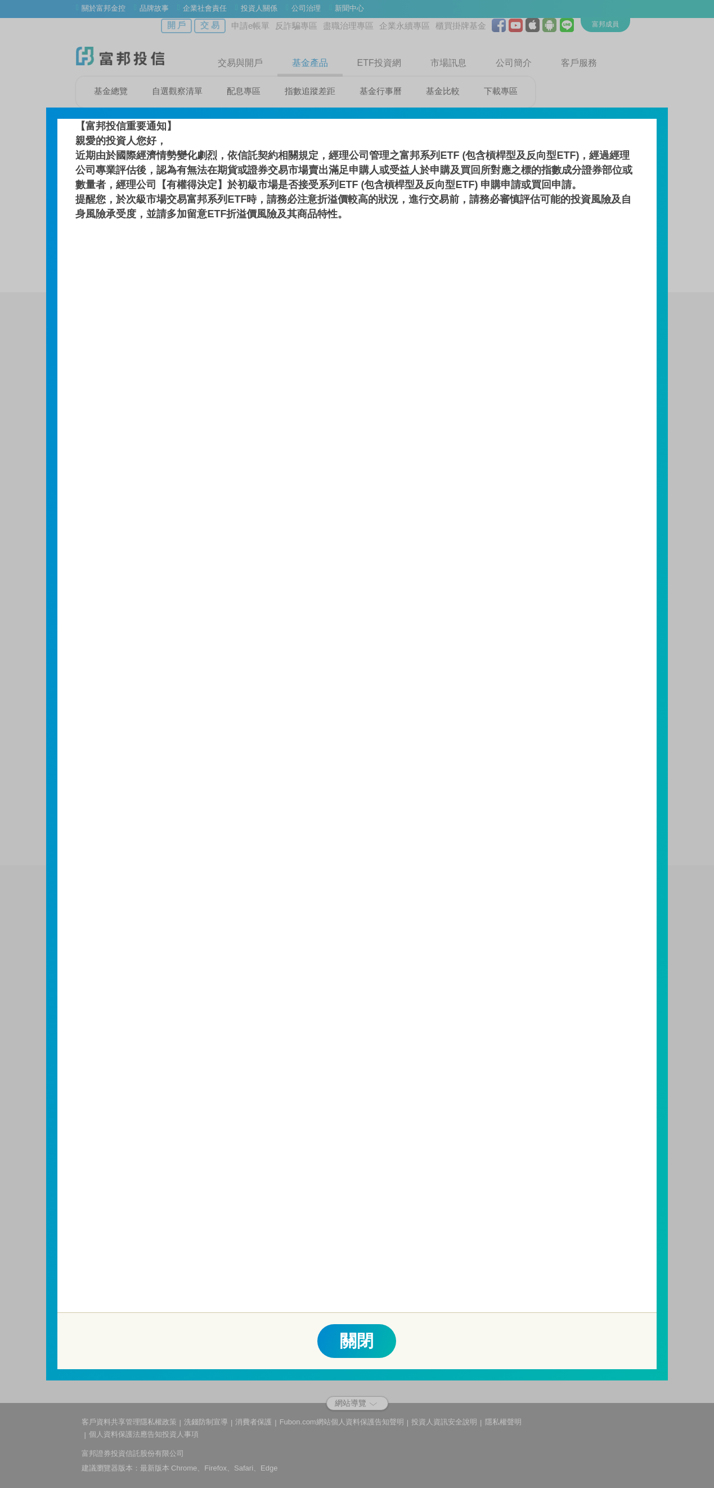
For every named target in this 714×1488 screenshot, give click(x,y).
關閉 (357, 1340)
